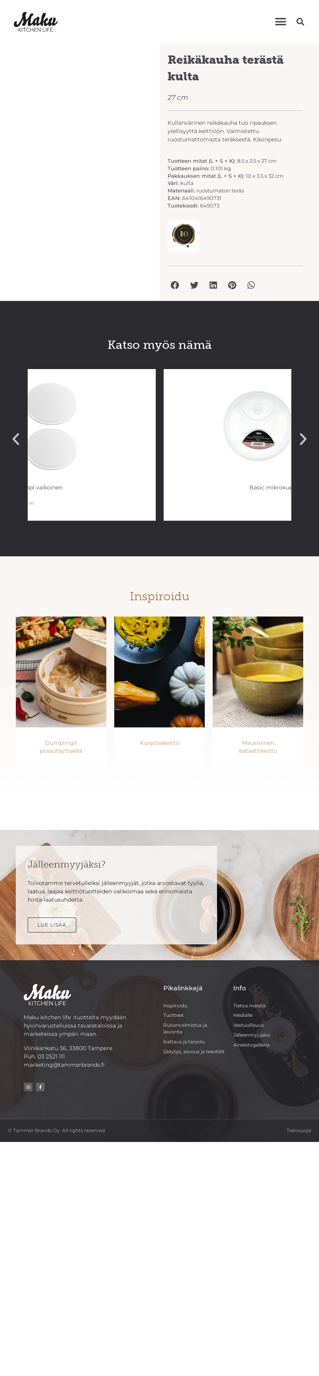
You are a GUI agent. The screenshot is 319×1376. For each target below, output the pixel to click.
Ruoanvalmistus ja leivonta (185, 1028)
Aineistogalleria (251, 1045)
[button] (280, 21)
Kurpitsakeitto (159, 742)
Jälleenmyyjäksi (251, 1035)
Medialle (243, 1015)
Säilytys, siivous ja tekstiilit (194, 1051)
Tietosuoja (299, 1130)
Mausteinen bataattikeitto (258, 746)
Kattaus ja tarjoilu (184, 1042)
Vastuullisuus (248, 1025)
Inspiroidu (175, 1006)
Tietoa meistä (249, 1006)
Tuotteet (173, 1015)
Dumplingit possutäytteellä (61, 746)
